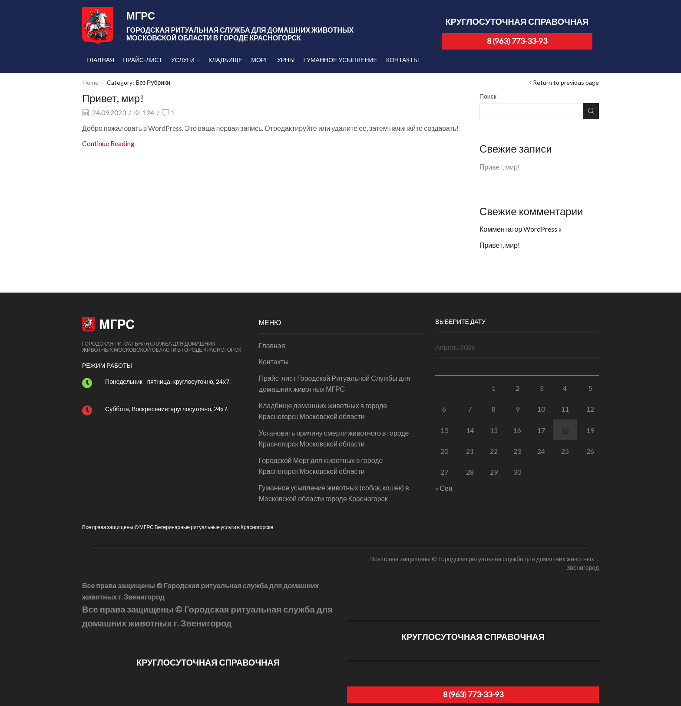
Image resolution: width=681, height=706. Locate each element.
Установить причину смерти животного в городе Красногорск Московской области (334, 438)
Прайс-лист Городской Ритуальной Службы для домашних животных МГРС (334, 383)
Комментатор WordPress (518, 229)
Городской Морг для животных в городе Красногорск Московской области (321, 466)
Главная (100, 59)
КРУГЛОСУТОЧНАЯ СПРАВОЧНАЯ (517, 22)
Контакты (402, 59)
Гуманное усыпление (340, 59)
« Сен (443, 488)
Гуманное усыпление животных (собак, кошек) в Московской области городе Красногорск (334, 493)
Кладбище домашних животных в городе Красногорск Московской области (323, 411)
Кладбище (225, 59)
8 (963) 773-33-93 (517, 41)
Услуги (185, 59)
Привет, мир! (113, 98)
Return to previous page (566, 82)
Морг (259, 59)
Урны (286, 59)
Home (91, 82)
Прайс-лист (142, 59)
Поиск (487, 96)
